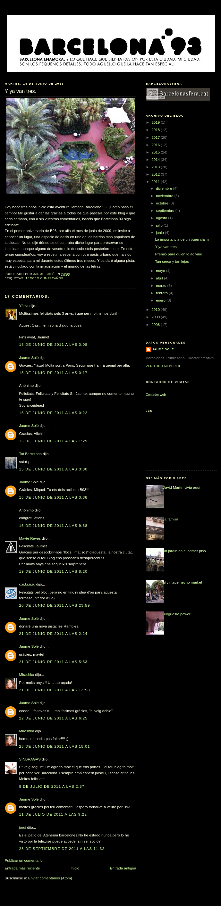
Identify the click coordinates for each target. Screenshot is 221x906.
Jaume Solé (29, 358)
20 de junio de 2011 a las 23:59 (54, 605)
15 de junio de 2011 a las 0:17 (53, 373)
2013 (156, 167)
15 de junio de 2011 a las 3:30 (53, 469)
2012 (156, 174)
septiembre (165, 210)
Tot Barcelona (30, 454)
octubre (162, 203)
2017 (156, 137)
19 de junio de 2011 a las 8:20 (53, 571)
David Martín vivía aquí (181, 487)
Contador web (156, 394)
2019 (156, 122)
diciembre (164, 188)
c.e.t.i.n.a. (27, 584)
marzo (161, 285)
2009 (156, 317)
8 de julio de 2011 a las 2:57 (52, 786)
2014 (156, 160)
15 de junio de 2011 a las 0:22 (53, 413)
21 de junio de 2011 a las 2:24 (53, 634)
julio (160, 225)
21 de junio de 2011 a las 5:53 (53, 662)
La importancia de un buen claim (181, 239)
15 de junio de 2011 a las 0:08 (53, 344)
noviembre (165, 196)
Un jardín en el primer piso (184, 551)
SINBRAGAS (30, 759)
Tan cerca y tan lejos (172, 261)
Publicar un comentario (24, 860)
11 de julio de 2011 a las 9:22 (53, 814)
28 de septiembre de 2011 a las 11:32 (62, 849)
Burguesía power (176, 614)
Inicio (75, 868)
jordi (22, 827)
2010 (156, 310)
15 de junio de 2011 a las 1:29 (53, 441)
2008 (156, 325)
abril (160, 278)
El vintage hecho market (182, 582)
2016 (156, 145)
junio (160, 233)
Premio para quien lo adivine (178, 254)
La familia (170, 519)
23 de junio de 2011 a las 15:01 (54, 746)
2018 (156, 130)
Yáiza (24, 306)
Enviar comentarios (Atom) (50, 878)
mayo (161, 271)
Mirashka (26, 675)
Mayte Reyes (30, 538)
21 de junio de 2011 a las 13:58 (54, 690)
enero (161, 300)
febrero (162, 293)
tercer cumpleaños (45, 278)
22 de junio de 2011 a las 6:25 (53, 718)
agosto (162, 218)
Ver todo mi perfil (163, 366)
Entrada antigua (123, 868)
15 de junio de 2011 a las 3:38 (53, 497)
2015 (156, 152)
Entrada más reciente (22, 868)
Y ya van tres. (166, 247)
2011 (156, 182)
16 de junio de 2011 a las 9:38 (53, 526)
